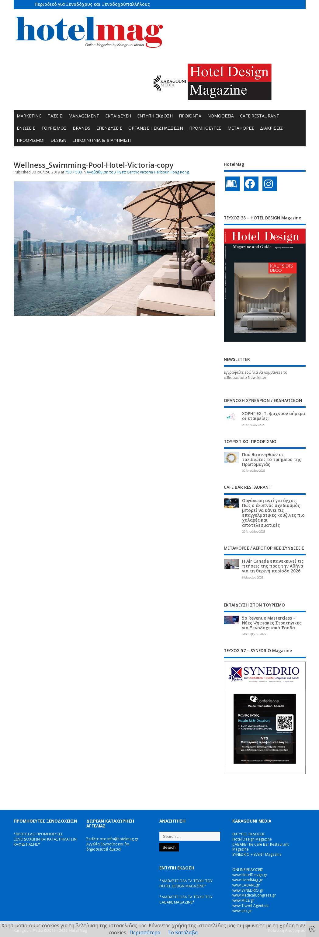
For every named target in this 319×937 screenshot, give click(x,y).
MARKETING (29, 116)
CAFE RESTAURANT (259, 116)
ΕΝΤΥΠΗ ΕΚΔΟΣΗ (155, 116)
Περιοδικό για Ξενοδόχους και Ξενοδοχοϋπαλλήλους (92, 4)
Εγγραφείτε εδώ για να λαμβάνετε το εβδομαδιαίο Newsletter (255, 375)
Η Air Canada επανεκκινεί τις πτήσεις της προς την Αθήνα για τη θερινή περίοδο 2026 (272, 566)
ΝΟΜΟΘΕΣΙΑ (220, 116)
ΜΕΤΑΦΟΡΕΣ (240, 128)
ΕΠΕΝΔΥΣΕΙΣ (109, 128)
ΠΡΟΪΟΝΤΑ (190, 116)
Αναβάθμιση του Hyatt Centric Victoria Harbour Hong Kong (138, 172)
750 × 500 (73, 172)
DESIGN (58, 140)
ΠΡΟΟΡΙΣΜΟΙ (30, 140)
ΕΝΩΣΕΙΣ (26, 128)
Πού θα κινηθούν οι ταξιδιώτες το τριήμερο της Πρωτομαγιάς (271, 459)
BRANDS (81, 128)
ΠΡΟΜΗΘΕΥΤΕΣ (205, 128)
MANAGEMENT (83, 116)
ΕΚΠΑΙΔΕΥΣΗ (118, 116)
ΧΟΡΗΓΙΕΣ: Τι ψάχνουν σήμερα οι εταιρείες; (273, 416)
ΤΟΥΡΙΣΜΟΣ (54, 128)
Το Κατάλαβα (183, 932)
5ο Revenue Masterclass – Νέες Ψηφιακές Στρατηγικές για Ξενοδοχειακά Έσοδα (271, 623)
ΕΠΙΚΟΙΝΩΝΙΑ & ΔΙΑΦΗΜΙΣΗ (101, 140)
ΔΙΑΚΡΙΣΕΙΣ (271, 128)
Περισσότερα (145, 932)
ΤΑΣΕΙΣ (55, 116)
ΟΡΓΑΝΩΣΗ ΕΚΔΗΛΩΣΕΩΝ (155, 128)
